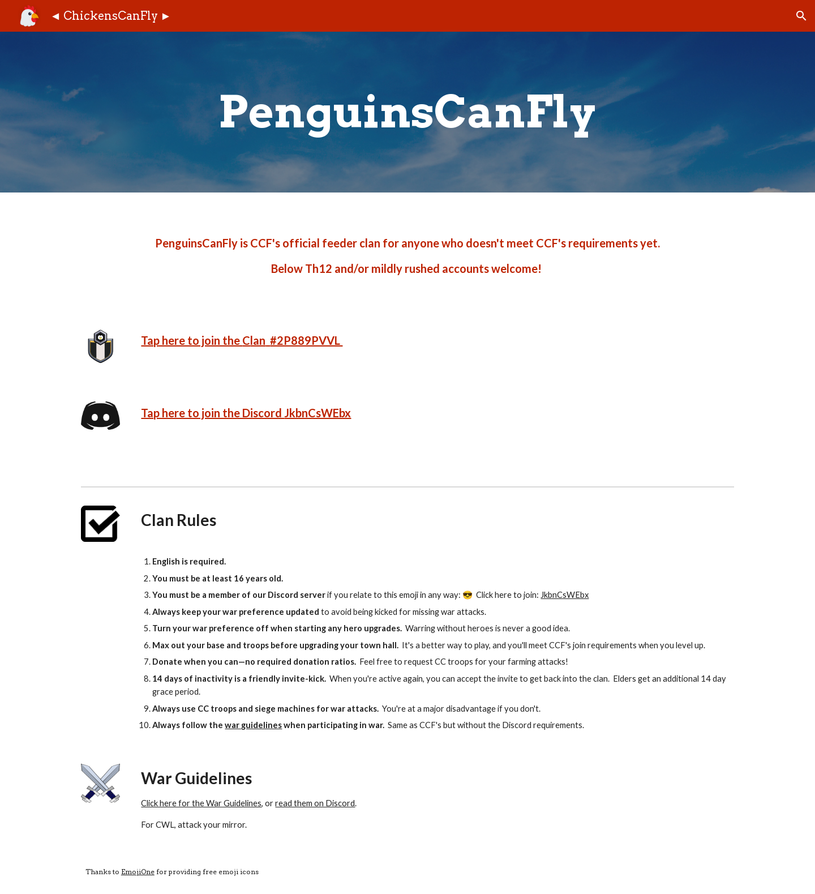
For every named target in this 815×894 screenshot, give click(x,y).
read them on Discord (315, 803)
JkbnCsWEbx (317, 413)
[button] (801, 15)
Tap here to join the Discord (212, 413)
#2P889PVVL (306, 340)
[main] (407, 112)
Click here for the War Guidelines (201, 803)
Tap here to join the (191, 340)
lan (257, 340)
